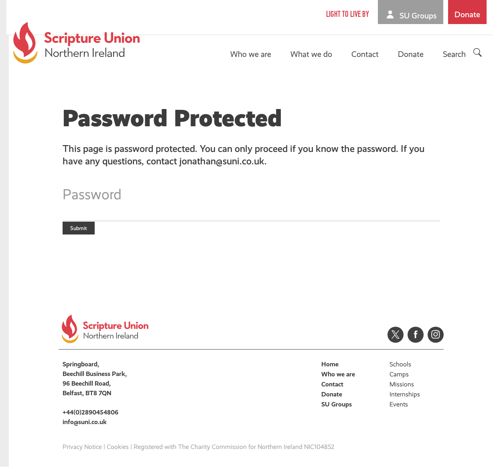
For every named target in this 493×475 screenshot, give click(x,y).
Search (455, 54)
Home (330, 372)
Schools (400, 372)
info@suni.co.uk (85, 430)
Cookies (118, 455)
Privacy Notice (82, 455)
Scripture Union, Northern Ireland (77, 43)
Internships (405, 402)
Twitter (396, 343)
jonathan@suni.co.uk (221, 161)
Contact (366, 54)
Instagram (436, 343)
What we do (312, 54)
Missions (402, 392)
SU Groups (419, 15)
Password (92, 194)
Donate (468, 14)
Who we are (251, 54)
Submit (85, 232)
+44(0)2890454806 (90, 420)
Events (399, 412)
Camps (399, 382)
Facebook (416, 343)
